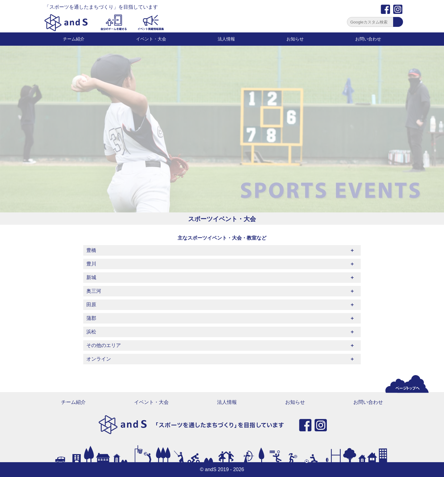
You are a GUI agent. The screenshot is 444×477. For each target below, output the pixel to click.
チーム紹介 (73, 38)
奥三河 (93, 291)
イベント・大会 (151, 38)
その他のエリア (103, 345)
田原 (91, 304)
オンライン (98, 359)
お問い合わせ (368, 38)
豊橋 (91, 250)
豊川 (91, 263)
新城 (91, 277)
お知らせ (295, 38)
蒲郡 (91, 318)
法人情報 (226, 38)
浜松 (91, 331)
